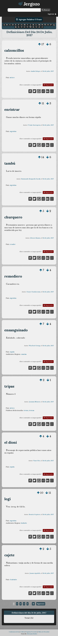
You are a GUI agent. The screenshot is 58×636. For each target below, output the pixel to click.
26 (33, 604)
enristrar (12, 109)
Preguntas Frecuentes (31, 632)
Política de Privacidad (43, 632)
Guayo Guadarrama (33, 292)
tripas (9, 386)
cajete (9, 555)
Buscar (46, 10)
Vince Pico (36, 460)
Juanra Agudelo (35, 573)
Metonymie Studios (32, 634)
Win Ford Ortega (34, 345)
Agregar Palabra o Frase (29, 19)
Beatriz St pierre (34, 514)
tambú (9, 163)
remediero (13, 276)
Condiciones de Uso (14, 632)
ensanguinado (16, 330)
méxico (12, 77)
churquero (13, 217)
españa (12, 352)
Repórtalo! (48, 85)
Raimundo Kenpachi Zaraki (30, 179)
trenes (26, 410)
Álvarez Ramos (35, 238)
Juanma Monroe (34, 402)
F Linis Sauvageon (34, 125)
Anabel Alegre (35, 71)
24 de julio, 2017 (48, 71)
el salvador (13, 579)
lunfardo (24, 523)
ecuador (12, 244)
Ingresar (52, 14)
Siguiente (41, 604)
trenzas (31, 410)
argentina (13, 131)
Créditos (22, 632)
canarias (23, 354)
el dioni (10, 442)
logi (7, 499)
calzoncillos (14, 50)
